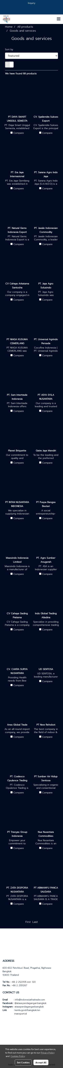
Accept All (40, 1062)
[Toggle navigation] (58, 19)
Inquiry (31, 3)
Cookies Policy (18, 1056)
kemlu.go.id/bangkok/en (27, 1010)
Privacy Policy (47, 1052)
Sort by (10, 49)
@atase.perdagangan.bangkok (30, 1003)
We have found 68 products (21, 73)
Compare (18, 133)
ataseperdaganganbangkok (29, 1006)
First (28, 922)
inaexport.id (20, 1013)
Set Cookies (23, 1062)
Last (35, 922)
